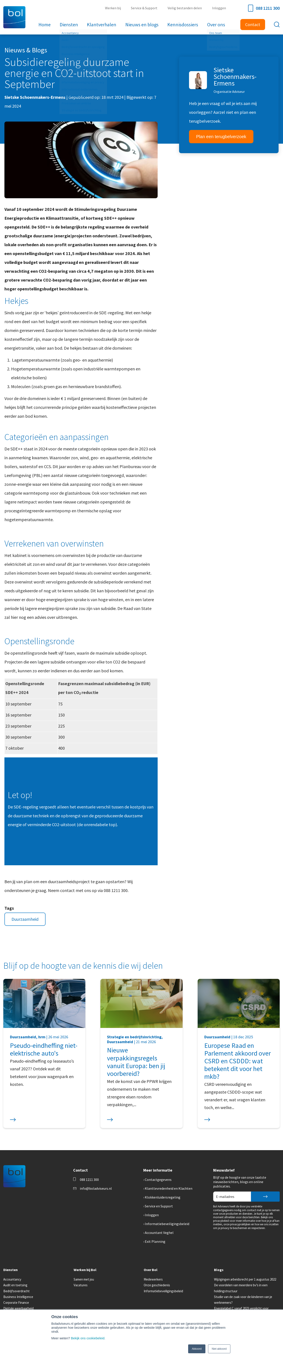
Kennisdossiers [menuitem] (182, 24)
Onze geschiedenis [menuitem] (157, 1285)
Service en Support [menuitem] (159, 1206)
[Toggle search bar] (277, 24)
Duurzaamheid (24, 919)
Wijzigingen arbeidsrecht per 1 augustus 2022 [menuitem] (245, 1279)
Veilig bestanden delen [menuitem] (185, 8)
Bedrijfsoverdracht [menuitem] (16, 1291)
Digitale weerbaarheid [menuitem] (18, 1308)
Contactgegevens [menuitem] (158, 1179)
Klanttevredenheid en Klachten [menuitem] (168, 1188)
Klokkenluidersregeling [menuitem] (162, 1197)
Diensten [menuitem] (69, 24)
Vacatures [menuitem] (81, 1285)
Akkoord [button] (197, 1348)
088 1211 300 (264, 8)
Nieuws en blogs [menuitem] (142, 24)
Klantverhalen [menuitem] (102, 24)
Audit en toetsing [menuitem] (15, 1285)
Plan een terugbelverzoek (221, 136)
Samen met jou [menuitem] (84, 1279)
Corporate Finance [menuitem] (16, 1302)
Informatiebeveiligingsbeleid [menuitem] (167, 1224)
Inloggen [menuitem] (219, 8)
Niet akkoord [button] (219, 1348)
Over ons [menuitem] (216, 24)
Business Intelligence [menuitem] (18, 1297)
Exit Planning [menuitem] (155, 1241)
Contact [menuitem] (252, 24)
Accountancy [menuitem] (12, 1279)
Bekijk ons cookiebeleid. (88, 1338)
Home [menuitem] (45, 24)
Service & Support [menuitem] (144, 8)
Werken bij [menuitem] (113, 8)
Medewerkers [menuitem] (153, 1279)
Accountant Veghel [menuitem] (159, 1232)
